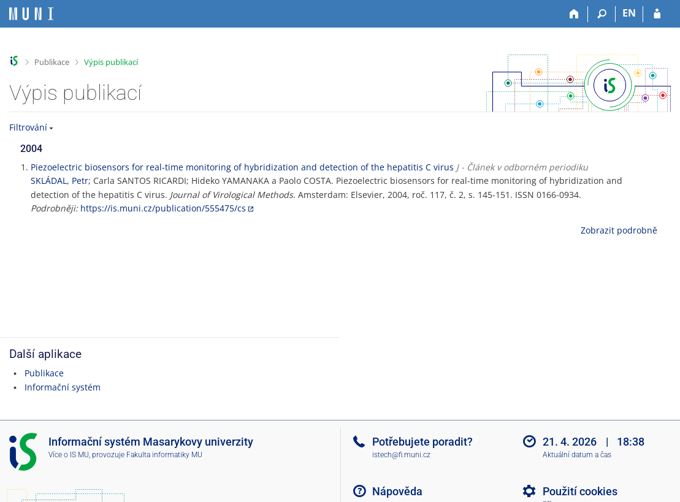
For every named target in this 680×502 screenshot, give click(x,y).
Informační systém (63, 387)
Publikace (51, 61)
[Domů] (574, 14)
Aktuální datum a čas (577, 455)
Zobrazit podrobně (619, 230)
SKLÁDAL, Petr (59, 180)
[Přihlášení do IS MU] (657, 14)
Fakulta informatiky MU (164, 455)
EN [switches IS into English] (629, 13)
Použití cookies (580, 491)
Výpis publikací (111, 61)
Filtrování (28, 127)
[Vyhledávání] (602, 14)
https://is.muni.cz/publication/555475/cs (163, 208)
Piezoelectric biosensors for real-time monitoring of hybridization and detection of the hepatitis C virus (242, 167)
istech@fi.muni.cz (401, 455)
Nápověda (397, 491)
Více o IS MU (68, 455)
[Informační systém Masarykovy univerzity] (31, 14)
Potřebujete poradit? (422, 441)
